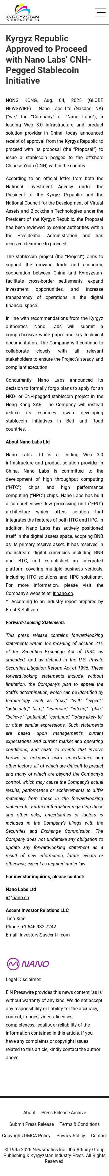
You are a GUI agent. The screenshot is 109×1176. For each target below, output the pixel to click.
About (29, 1112)
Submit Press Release (31, 1124)
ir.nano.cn (63, 593)
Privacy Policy (70, 1135)
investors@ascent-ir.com (45, 935)
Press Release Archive (63, 1112)
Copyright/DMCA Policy (26, 1135)
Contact (99, 1135)
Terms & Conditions (80, 1124)
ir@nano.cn (17, 897)
